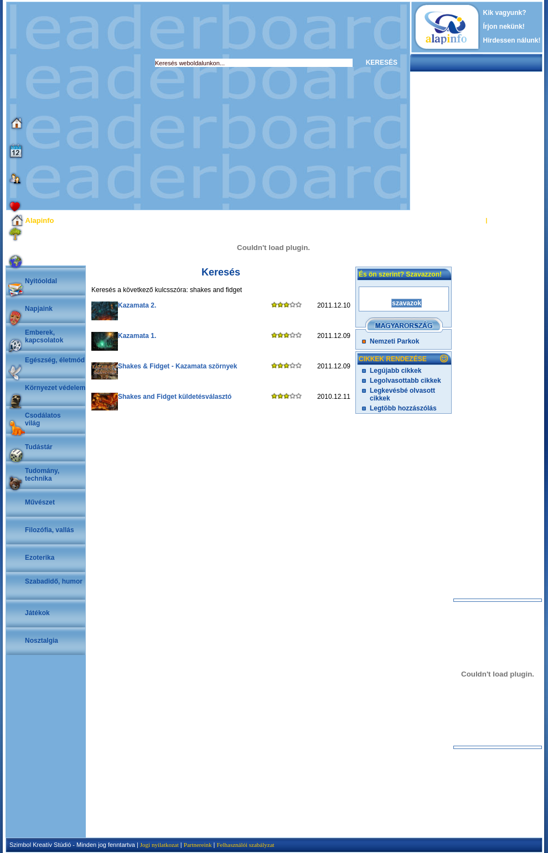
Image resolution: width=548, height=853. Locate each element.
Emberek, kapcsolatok (44, 336)
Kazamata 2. (137, 305)
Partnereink (198, 844)
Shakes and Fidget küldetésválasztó (174, 397)
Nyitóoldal (41, 281)
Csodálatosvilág (43, 419)
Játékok (37, 613)
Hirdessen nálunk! (512, 40)
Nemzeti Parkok (394, 341)
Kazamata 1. (137, 336)
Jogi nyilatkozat (159, 844)
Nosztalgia (41, 640)
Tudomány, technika (42, 474)
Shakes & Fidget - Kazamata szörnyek (177, 366)
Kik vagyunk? (504, 13)
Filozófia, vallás (49, 530)
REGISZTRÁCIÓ (512, 220)
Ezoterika (39, 557)
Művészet (40, 502)
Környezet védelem (55, 388)
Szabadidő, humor (53, 581)
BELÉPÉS (470, 220)
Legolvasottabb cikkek (405, 380)
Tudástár (39, 447)
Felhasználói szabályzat (245, 844)
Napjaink (39, 309)
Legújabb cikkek (395, 371)
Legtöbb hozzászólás (403, 408)
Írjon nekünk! (504, 26)
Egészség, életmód (55, 360)
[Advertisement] (104, 106)
